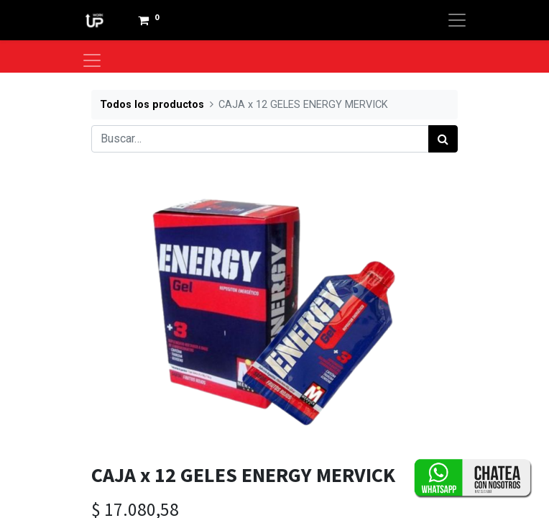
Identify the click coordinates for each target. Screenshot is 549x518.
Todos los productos (152, 105)
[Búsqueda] (443, 139)
